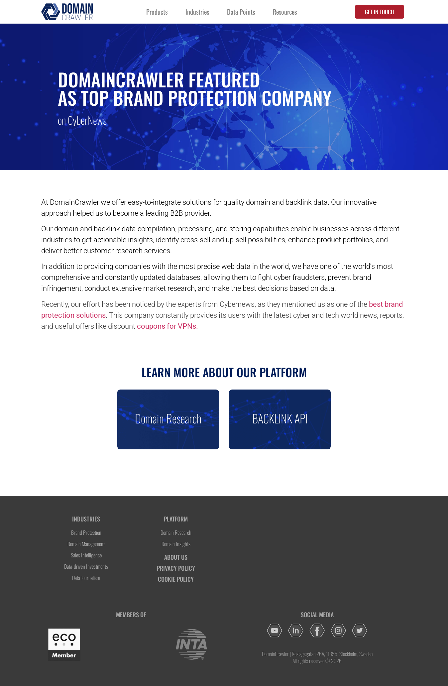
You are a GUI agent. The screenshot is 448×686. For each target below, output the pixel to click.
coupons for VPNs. (167, 326)
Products (157, 12)
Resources (285, 12)
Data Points (241, 12)
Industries (197, 12)
